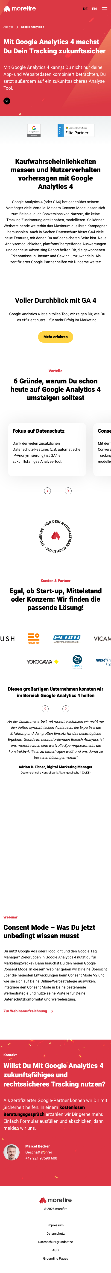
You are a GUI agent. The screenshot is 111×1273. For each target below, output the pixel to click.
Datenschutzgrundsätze (55, 1241)
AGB (55, 1250)
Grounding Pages (55, 1258)
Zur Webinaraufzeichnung (28, 1011)
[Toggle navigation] (104, 9)
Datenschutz (56, 1233)
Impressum (55, 1225)
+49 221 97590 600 (41, 1158)
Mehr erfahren (56, 337)
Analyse (8, 27)
